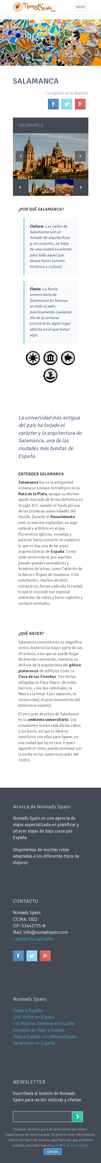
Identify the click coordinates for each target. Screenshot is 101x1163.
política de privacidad (71, 1145)
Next (80, 156)
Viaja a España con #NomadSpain (45, 1037)
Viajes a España (27, 1010)
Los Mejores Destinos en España (43, 1023)
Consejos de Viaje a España (38, 1030)
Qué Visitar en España (34, 1017)
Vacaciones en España (33, 1043)
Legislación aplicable (33, 939)
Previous (21, 156)
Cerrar (52, 1151)
